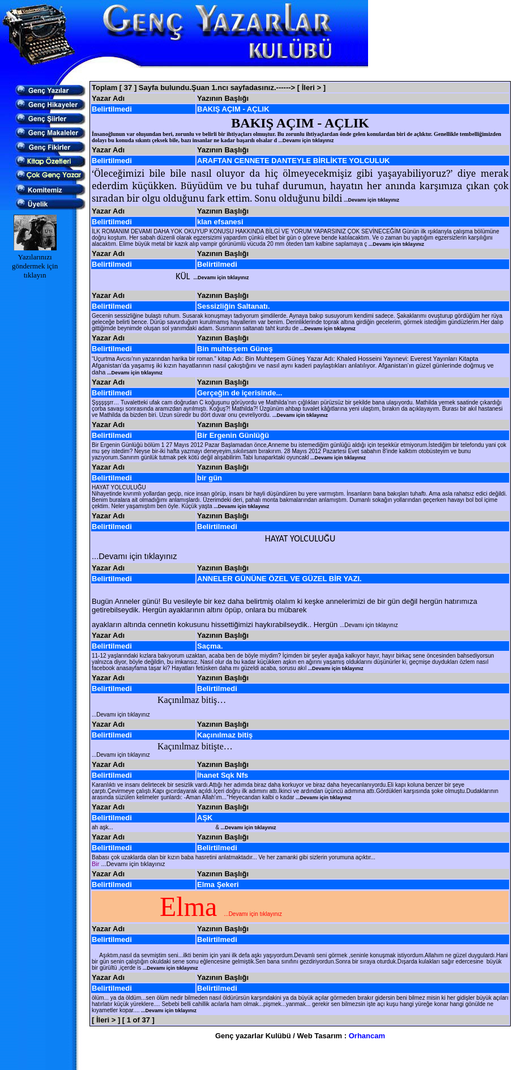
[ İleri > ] (311, 87)
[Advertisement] (300, 74)
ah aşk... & (184, 827)
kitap (224, 358)
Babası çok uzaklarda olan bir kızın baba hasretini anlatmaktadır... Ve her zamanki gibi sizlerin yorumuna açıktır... (233, 857)
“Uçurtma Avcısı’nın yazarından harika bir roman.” (155, 359)
